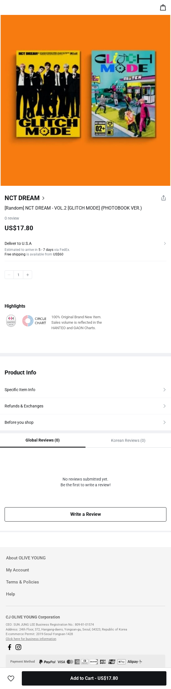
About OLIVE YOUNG (26, 558)
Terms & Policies (22, 582)
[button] (9, 647)
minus (9, 274)
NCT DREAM (22, 198)
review (12, 218)
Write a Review (85, 514)
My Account (17, 570)
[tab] (85, 558)
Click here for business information (31, 639)
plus (28, 274)
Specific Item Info (20, 389)
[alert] (164, 8)
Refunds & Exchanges (24, 406)
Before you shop (19, 422)
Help (10, 594)
